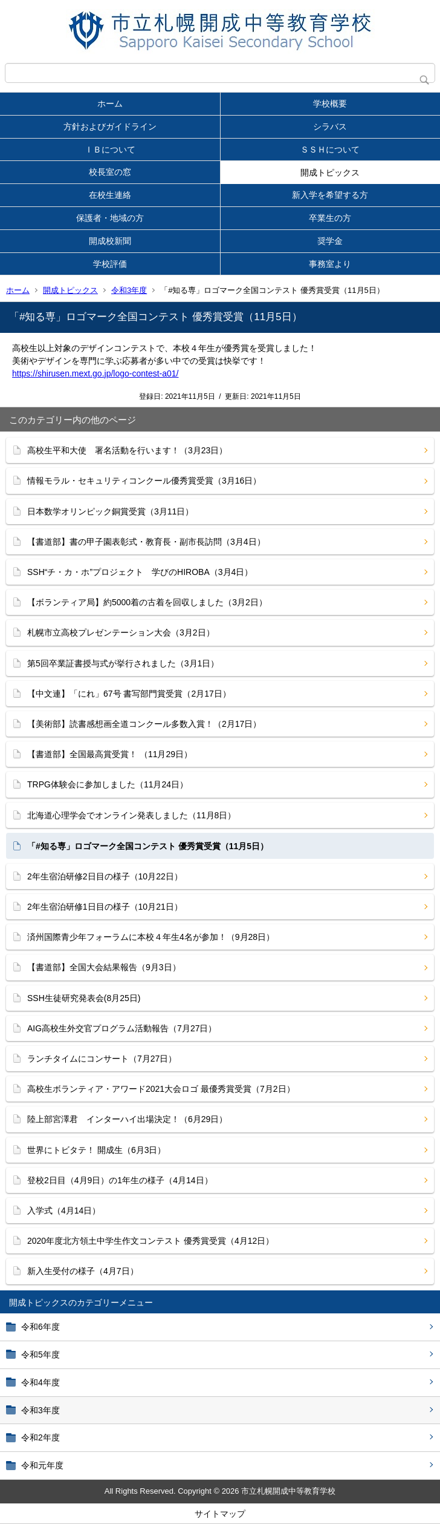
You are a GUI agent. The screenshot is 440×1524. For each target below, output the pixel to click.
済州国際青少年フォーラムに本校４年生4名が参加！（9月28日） (150, 937)
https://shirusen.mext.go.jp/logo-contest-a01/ (95, 373)
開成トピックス (330, 172)
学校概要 (330, 103)
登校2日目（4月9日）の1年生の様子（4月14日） (120, 1180)
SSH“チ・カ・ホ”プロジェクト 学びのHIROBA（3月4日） (140, 572)
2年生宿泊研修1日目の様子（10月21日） (105, 906)
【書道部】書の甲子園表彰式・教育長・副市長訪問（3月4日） (146, 542)
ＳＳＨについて (330, 149)
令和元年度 (42, 1465)
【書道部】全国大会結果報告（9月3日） (104, 967)
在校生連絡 (110, 195)
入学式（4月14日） (63, 1210)
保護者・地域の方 (110, 218)
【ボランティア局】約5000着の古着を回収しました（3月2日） (147, 602)
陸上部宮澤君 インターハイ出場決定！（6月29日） (127, 1119)
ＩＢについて (110, 149)
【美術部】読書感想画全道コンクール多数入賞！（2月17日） (144, 724)
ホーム (110, 103)
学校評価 (110, 264)
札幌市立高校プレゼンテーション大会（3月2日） (121, 632)
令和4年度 (40, 1382)
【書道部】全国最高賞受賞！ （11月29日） (109, 754)
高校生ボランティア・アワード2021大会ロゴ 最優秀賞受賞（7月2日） (161, 1089)
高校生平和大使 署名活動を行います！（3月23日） (127, 450)
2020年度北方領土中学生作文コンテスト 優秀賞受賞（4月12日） (150, 1241)
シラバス (330, 126)
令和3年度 (129, 290)
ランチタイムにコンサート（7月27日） (101, 1058)
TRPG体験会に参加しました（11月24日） (107, 784)
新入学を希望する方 (330, 195)
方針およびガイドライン (110, 126)
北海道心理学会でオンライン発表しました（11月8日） (131, 815)
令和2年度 (40, 1437)
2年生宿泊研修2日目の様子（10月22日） (105, 876)
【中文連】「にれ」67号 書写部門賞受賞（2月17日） (129, 693)
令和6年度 (40, 1327)
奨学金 (330, 241)
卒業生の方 (330, 218)
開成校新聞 (110, 241)
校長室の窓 (110, 172)
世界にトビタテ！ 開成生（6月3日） (96, 1150)
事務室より (330, 264)
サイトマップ (220, 1514)
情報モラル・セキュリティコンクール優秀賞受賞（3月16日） (144, 480)
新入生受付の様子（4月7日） (82, 1271)
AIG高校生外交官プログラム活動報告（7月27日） (121, 1028)
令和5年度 (40, 1354)
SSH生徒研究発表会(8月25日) (83, 998)
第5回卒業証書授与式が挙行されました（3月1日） (123, 663)
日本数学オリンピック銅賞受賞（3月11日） (110, 511)
